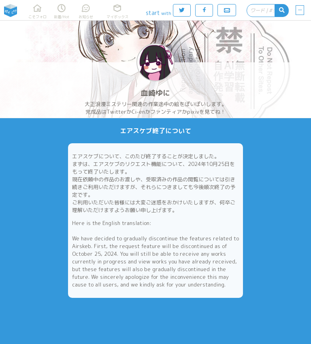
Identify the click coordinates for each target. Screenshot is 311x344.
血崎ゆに (155, 93)
